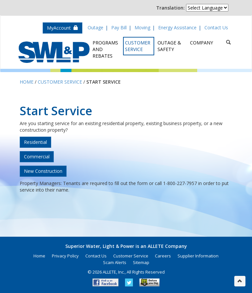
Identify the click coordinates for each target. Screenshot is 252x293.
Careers (163, 256)
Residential (35, 142)
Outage (95, 27)
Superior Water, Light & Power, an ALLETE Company (54, 52)
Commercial (37, 156)
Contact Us (216, 27)
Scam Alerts (114, 262)
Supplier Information (198, 256)
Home (26, 82)
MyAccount (62, 28)
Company (201, 43)
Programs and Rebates (105, 49)
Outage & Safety (169, 46)
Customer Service (137, 46)
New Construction (43, 171)
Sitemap (141, 262)
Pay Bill (119, 27)
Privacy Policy (65, 256)
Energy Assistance (177, 27)
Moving (142, 27)
